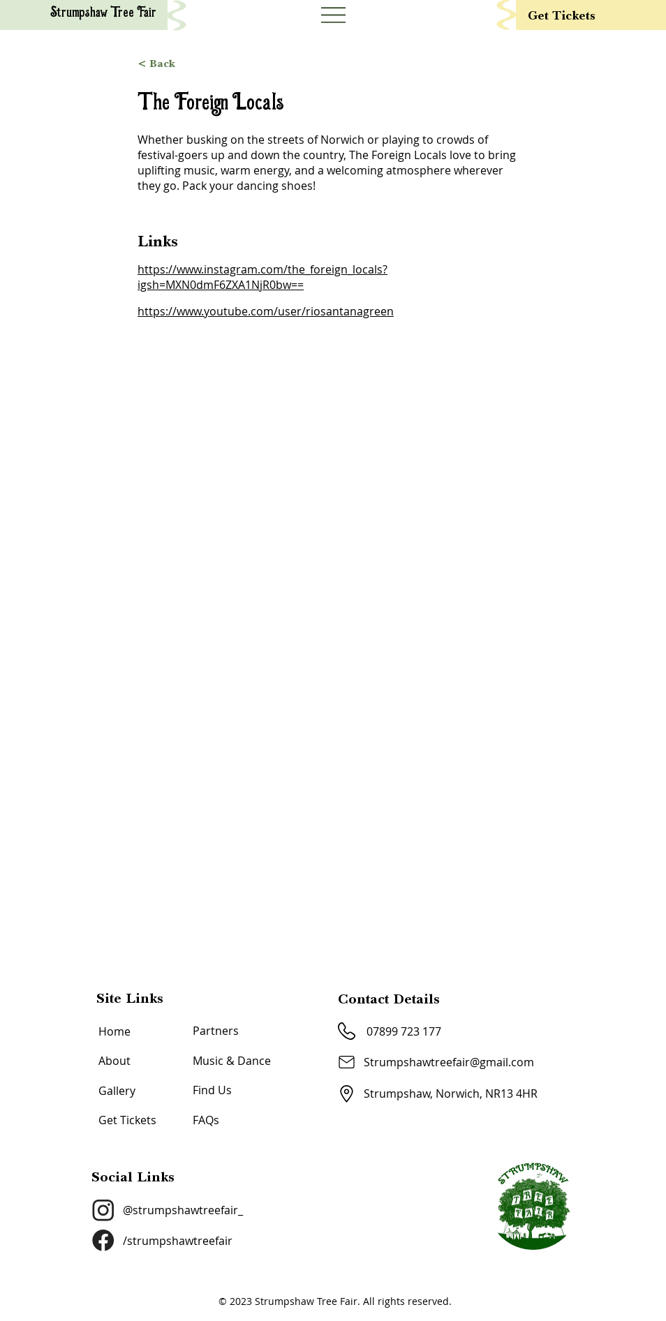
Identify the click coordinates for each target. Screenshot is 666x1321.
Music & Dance (232, 1060)
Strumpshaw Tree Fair (103, 13)
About (114, 1060)
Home (114, 1031)
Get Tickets (127, 1120)
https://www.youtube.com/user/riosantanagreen (266, 311)
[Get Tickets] (595, 15)
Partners (216, 1030)
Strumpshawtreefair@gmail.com (449, 1062)
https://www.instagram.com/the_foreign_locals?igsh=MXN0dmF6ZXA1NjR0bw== (262, 277)
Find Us (212, 1090)
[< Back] (333, 63)
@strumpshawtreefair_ (183, 1210)
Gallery (116, 1090)
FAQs (206, 1120)
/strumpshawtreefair (177, 1240)
